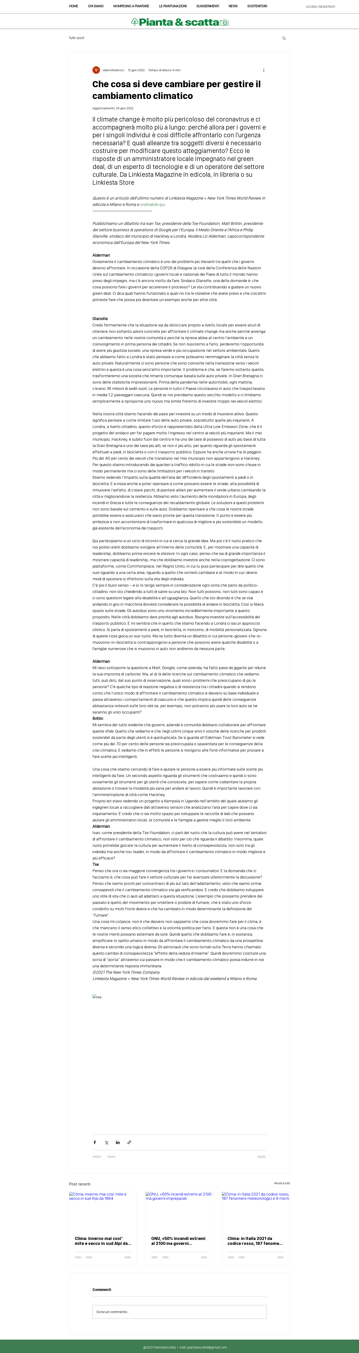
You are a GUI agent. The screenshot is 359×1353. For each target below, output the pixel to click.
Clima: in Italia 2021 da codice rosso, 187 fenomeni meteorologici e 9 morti (255, 1241)
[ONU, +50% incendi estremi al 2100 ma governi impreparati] (180, 1211)
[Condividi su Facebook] (94, 1142)
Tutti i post (76, 38)
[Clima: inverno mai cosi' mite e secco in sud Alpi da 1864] (103, 1211)
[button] (207, 6)
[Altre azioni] (264, 70)
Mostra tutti (282, 1183)
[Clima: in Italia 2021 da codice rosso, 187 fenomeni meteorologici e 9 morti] (256, 1211)
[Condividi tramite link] (129, 1142)
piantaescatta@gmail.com (207, 1347)
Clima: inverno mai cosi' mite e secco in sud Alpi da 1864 (101, 1241)
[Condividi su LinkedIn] (118, 1142)
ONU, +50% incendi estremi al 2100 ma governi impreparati (178, 1241)
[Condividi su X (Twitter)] (106, 1142)
